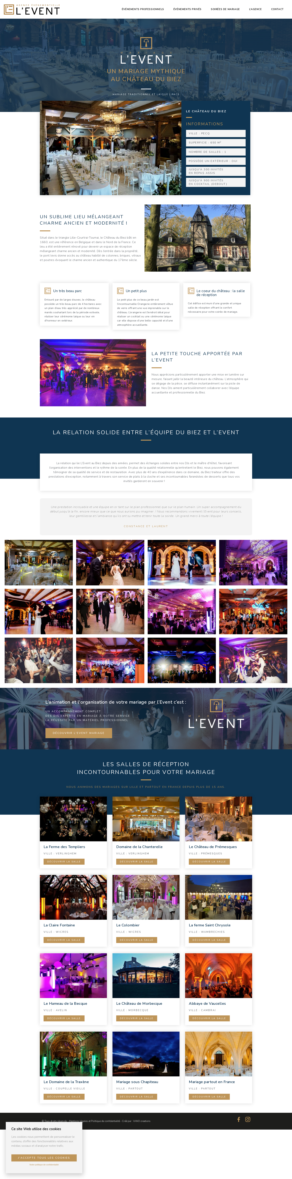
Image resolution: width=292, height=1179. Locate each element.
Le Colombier (127, 925)
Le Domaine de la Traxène (66, 1081)
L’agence (255, 9)
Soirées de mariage (225, 9)
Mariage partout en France (212, 1081)
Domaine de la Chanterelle (139, 846)
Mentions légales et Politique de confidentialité (94, 1121)
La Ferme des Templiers (64, 846)
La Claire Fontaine (59, 925)
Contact (277, 9)
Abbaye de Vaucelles (207, 1003)
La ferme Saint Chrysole (210, 925)
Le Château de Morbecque (139, 1003)
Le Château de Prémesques (213, 846)
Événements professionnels (143, 9)
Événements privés (187, 9)
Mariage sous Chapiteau (137, 1081)
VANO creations (141, 1121)
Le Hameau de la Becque (65, 1003)
